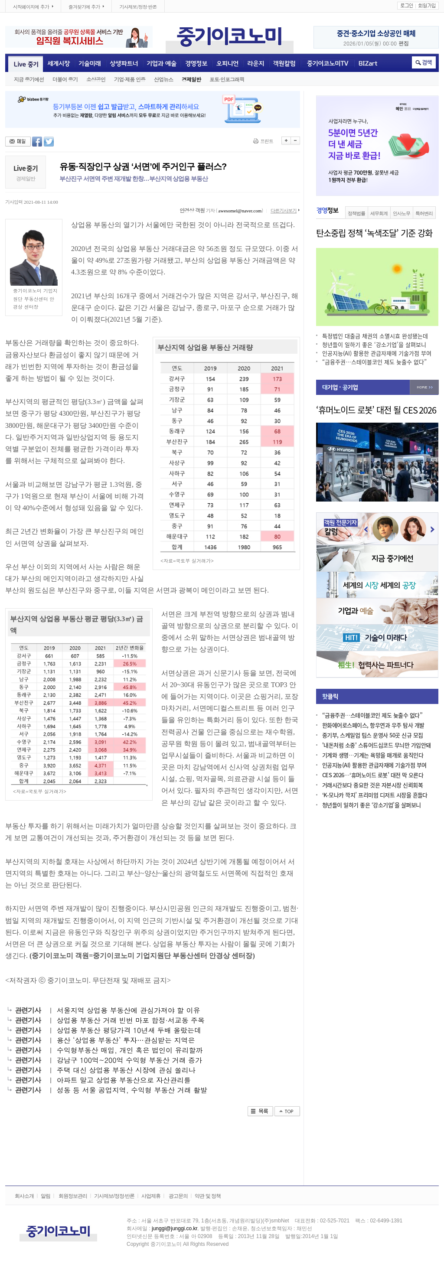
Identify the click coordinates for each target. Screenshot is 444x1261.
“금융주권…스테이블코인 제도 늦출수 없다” (374, 362)
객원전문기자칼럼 (284, 63)
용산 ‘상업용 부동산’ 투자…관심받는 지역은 (126, 1040)
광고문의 (178, 1196)
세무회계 (379, 213)
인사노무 (401, 213)
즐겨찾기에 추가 (82, 6)
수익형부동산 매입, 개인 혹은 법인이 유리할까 (130, 1050)
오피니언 (227, 63)
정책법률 (356, 213)
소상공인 (95, 79)
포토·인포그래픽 (226, 79)
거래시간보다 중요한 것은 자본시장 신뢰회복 (372, 785)
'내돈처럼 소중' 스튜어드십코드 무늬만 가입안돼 (376, 745)
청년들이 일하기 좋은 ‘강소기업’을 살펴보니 (374, 345)
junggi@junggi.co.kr (174, 1228)
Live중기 (24, 63)
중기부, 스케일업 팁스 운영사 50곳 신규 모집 (372, 735)
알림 (45, 1196)
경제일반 (191, 79)
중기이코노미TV (327, 63)
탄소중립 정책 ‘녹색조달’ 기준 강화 (374, 233)
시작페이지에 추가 (29, 6)
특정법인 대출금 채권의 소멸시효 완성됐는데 (375, 336)
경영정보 (196, 63)
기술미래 (90, 63)
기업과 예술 (161, 63)
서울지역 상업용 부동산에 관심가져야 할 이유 (128, 1010)
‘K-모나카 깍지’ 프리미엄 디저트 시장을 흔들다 (375, 795)
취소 (424, 62)
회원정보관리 (73, 1196)
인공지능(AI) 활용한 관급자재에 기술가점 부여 (376, 353)
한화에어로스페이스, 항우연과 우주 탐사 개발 (373, 725)
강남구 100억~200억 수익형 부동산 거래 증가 (129, 1060)
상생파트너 (124, 63)
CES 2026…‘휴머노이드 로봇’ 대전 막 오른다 (372, 775)
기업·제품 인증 (129, 79)
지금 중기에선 (29, 79)
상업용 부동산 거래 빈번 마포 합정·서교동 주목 (131, 1020)
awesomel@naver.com (240, 210)
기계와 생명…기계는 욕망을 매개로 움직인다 (372, 755)
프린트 (266, 141)
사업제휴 (150, 1196)
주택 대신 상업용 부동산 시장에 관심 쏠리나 (126, 1070)
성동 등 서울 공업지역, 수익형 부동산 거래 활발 (132, 1090)
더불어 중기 (65, 79)
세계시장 (59, 63)
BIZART (368, 63)
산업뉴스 (163, 79)
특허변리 (424, 213)
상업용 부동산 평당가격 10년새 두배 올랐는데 (129, 1030)
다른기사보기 (284, 210)
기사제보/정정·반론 (138, 6)
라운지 (256, 63)
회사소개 (24, 1196)
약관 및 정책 (208, 1196)
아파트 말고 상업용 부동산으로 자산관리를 (124, 1080)
